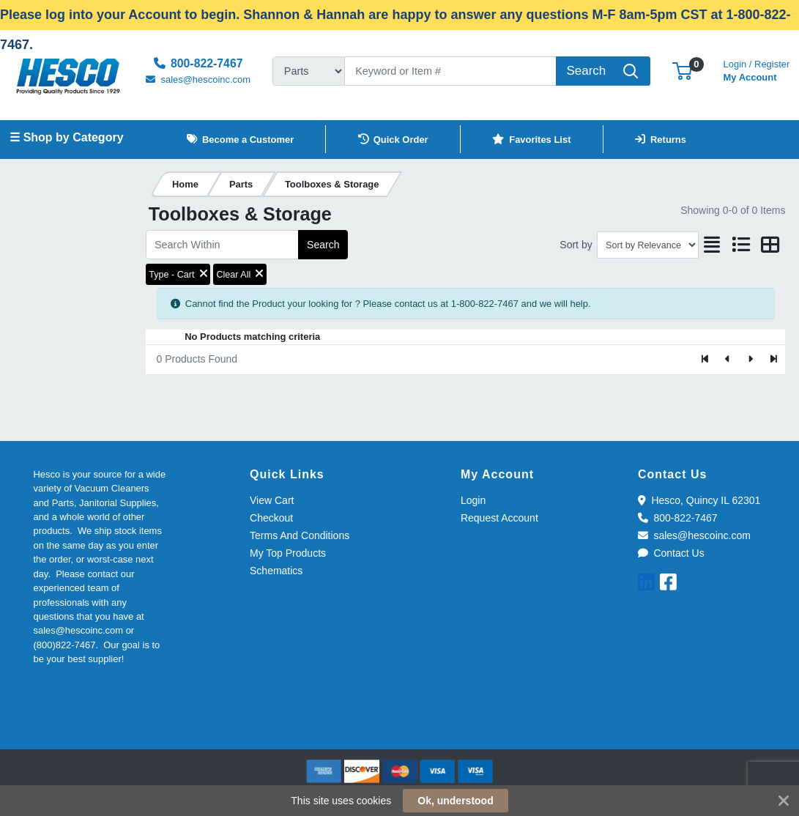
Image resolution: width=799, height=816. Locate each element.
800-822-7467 (678, 518)
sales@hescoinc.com (694, 535)
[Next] (750, 359)
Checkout (271, 518)
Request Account (499, 518)
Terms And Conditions (299, 535)
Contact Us (671, 553)
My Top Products (288, 553)
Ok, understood (455, 800)
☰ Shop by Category (66, 137)
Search (323, 245)
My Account (757, 69)
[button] (682, 70)
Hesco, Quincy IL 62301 (699, 500)
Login (473, 500)
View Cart (272, 500)
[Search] (450, 71)
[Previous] (728, 359)
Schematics (276, 570)
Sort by (576, 245)
